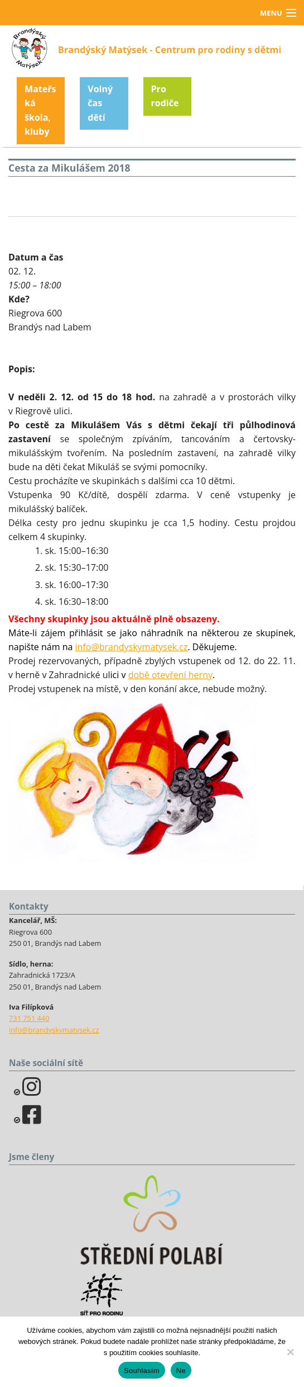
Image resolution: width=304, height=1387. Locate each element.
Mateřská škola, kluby (40, 110)
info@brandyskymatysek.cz (131, 647)
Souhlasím (142, 1370)
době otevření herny (170, 675)
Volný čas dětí (100, 103)
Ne (181, 1370)
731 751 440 (29, 1018)
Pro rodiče (165, 96)
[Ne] (290, 1351)
